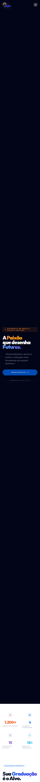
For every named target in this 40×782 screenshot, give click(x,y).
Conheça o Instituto (20, 380)
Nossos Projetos (20, 372)
